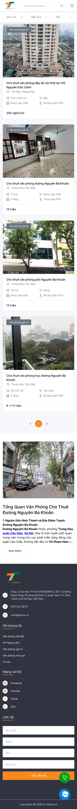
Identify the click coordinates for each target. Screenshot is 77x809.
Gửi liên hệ (38, 775)
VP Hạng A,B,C (11, 642)
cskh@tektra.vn (19, 614)
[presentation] (39, 788)
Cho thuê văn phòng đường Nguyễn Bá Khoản (37, 183)
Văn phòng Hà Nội (13, 636)
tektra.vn (52, 804)
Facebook (16, 683)
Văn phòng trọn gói (14, 655)
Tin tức (7, 661)
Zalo (12, 706)
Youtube (15, 690)
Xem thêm (15, 551)
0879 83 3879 (19, 606)
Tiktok (14, 698)
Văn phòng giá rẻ (13, 649)
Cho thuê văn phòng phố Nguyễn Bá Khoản (35, 279)
